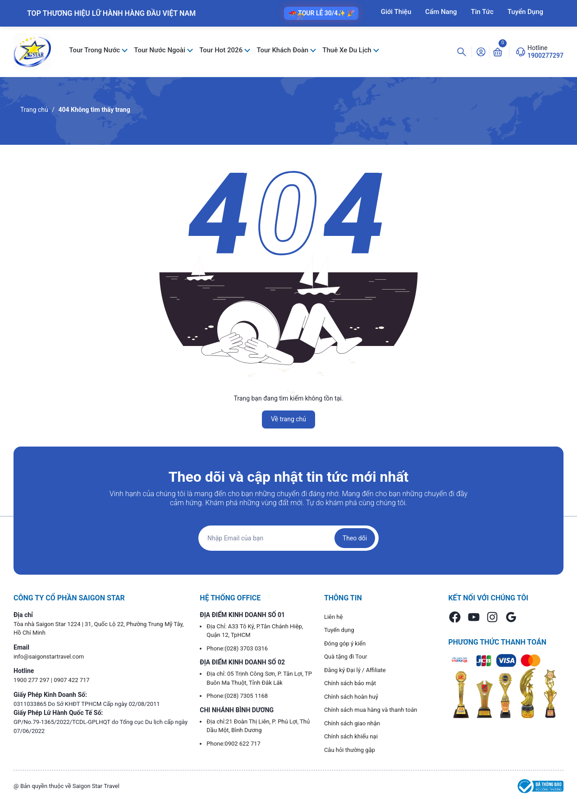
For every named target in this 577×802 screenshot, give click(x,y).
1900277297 (545, 55)
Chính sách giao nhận (352, 723)
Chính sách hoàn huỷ (351, 696)
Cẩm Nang (441, 12)
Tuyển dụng (339, 630)
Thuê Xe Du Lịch (347, 50)
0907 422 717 (72, 680)
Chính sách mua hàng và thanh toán (370, 709)
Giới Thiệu (396, 12)
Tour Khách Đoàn (283, 50)
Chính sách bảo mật (350, 683)
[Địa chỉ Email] (288, 538)
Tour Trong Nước (95, 50)
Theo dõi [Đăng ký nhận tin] (355, 538)
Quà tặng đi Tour (345, 656)
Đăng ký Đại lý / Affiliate (355, 670)
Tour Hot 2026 (221, 50)
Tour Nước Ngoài (160, 50)
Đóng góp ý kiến (345, 643)
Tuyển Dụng (525, 12)
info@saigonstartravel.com (49, 656)
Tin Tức (482, 12)
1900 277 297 (32, 680)
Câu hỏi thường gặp (349, 750)
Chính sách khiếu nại (351, 736)
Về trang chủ (288, 419)
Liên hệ (333, 616)
